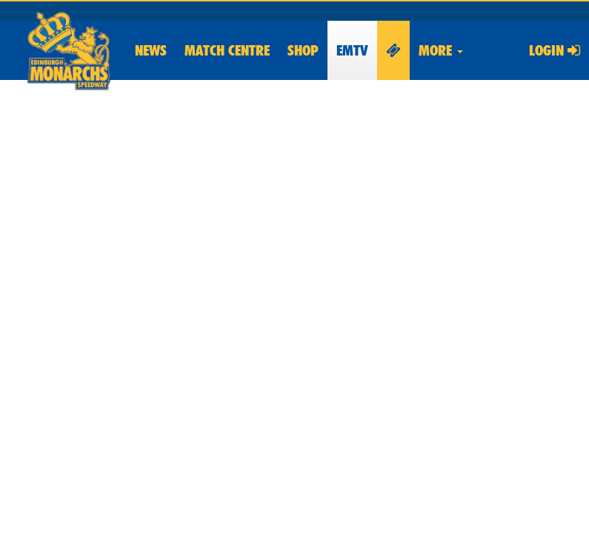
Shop (303, 50)
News (151, 50)
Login (554, 50)
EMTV (352, 50)
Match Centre (227, 50)
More (441, 50)
